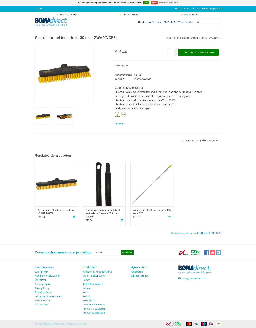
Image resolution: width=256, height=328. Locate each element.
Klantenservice (173, 21)
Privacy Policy (42, 287)
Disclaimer (40, 279)
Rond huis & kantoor (94, 304)
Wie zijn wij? (41, 271)
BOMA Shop (41, 304)
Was (85, 292)
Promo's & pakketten (94, 308)
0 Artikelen (182, 8)
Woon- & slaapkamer (94, 275)
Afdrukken (214, 140)
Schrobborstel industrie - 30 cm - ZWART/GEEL (197, 38)
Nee (154, 3)
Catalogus (154, 21)
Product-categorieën (94, 312)
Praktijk (87, 296)
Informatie (121, 65)
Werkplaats (89, 300)
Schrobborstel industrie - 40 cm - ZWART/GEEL (56, 211)
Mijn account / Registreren (207, 8)
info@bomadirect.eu (193, 278)
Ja (146, 3)
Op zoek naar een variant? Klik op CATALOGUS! (196, 232)
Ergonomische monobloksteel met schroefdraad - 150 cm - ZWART (102, 213)
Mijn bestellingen (139, 275)
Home (141, 21)
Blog (189, 21)
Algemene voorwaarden (47, 275)
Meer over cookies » (168, 3)
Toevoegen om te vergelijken (194, 140)
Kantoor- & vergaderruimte (97, 271)
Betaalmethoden (44, 292)
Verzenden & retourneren (48, 296)
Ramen (86, 279)
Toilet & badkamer (93, 283)
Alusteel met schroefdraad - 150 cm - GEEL (152, 211)
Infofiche (119, 123)
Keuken (87, 287)
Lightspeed (82, 323)
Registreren (136, 271)
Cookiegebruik (42, 283)
